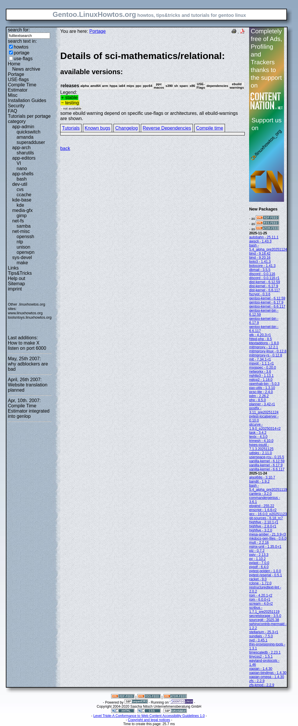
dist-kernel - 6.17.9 (263, 286)
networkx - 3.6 (260, 372)
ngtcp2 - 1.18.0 (260, 380)
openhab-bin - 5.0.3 (264, 384)
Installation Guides (27, 100)
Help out (16, 278)
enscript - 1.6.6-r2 (262, 510)
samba (24, 226)
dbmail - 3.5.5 (259, 270)
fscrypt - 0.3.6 (259, 294)
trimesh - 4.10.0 (261, 441)
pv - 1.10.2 (257, 559)
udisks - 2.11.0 (260, 453)
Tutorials (71, 128)
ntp (20, 241)
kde (20, 205)
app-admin (23, 126)
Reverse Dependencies (167, 128)
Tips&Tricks (20, 273)
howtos (21, 46)
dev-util (19, 184)
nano (22, 168)
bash (22, 178)
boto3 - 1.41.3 (260, 262)
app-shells (22, 173)
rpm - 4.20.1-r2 (260, 595)
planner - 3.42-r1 (262, 404)
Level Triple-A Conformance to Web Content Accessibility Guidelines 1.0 (149, 716)
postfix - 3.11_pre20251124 (264, 410)
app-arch (21, 147)
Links (13, 267)
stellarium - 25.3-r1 (263, 632)
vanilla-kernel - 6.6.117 (266, 469)
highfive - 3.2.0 (260, 530)
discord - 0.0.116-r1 (264, 278)
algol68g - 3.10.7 (262, 477)
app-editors (24, 158)
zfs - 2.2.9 (257, 681)
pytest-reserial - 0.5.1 (265, 575)
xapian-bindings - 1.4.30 (267, 673)
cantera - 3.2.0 (260, 494)
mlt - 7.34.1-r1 (260, 359)
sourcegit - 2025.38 (264, 620)
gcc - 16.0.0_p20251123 (268, 514)
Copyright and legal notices (149, 720)
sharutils (25, 152)
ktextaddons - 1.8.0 (264, 343)
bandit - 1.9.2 (259, 481)
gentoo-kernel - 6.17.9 (266, 302)
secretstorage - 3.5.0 (265, 616)
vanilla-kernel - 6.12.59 (266, 461)
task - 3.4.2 (257, 433)
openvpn (25, 252)
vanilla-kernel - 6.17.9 (266, 465)
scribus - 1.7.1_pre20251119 (264, 610)
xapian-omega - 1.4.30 (266, 677)
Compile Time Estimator (22, 87)
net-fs (18, 220)
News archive (26, 69)
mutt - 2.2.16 (259, 543)
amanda (25, 137)
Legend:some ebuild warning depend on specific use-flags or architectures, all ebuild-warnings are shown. (152, 86)
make (22, 262)
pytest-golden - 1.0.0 (265, 571)
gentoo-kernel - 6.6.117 (267, 306)
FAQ (12, 110)
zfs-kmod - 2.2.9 (261, 685)
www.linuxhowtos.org (25, 313)
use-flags (23, 58)
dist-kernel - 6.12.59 (264, 282)
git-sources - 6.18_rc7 (266, 518)
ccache (24, 194)
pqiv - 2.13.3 (258, 555)
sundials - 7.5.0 (261, 636)
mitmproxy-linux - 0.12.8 (267, 351)
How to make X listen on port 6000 (27, 345)
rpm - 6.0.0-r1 (259, 599)
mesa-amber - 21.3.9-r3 (267, 534)
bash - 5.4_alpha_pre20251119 (268, 488)
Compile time (209, 128)
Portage (16, 74)
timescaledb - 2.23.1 (265, 652)
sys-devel (22, 257)
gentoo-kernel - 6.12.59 (267, 298)
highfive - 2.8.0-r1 (262, 526)
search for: (19, 29)
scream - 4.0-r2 (261, 604)
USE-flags (18, 79)
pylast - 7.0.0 (259, 563)
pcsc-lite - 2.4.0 (261, 392)
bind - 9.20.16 (259, 258)
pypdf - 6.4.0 (259, 567)
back (65, 148)
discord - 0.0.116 (262, 274)
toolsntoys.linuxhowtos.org (30, 317)
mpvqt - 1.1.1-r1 (261, 363)
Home (14, 63)
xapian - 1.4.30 (260, 669)
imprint (15, 288)
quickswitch (28, 131)
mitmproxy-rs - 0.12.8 (265, 355)
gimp (22, 215)
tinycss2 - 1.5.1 (261, 656)
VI (19, 163)
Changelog (126, 128)
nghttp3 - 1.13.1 (261, 376)
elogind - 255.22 (261, 506)
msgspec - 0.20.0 (262, 367)
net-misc (21, 231)
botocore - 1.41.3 (262, 266)
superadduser (31, 142)
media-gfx (22, 210)
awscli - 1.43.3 (260, 241)
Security (16, 105)
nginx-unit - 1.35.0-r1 (265, 547)
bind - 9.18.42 (259, 253)
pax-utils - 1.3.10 (262, 388)
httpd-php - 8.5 (260, 339)
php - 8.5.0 (257, 400)
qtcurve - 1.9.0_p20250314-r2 (265, 426)
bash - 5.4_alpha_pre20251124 (268, 247)
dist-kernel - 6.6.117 (264, 290)
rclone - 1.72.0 (260, 583)
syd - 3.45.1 (258, 640)
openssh (25, 236)
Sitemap (16, 283)
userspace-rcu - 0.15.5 (266, 457)
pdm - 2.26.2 (259, 396)
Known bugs (97, 128)
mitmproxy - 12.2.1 (263, 347)
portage (21, 52)
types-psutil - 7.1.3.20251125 (261, 447)
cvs (20, 189)
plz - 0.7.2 (257, 551)
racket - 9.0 (258, 579)
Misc (12, 95)
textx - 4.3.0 (258, 437)
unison (23, 247)
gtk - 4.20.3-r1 (260, 335)
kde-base (21, 199)
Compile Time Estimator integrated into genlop (28, 411)
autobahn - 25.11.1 (264, 237)
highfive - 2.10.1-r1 (263, 522)
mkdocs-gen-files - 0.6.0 (267, 538)
